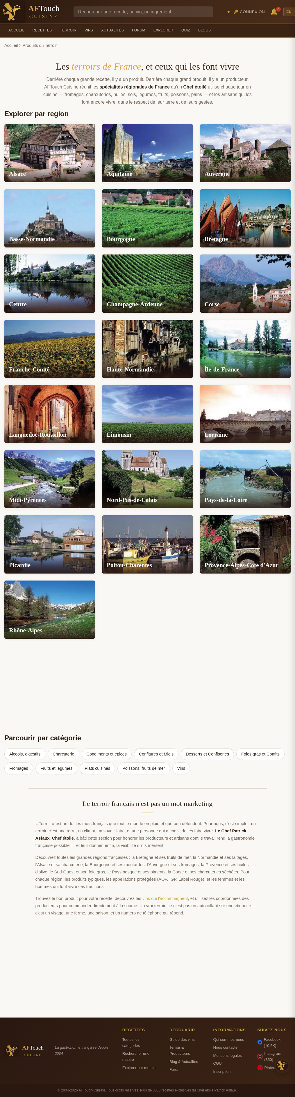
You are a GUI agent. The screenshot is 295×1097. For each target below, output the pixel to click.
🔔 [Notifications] (275, 11)
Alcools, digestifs (24, 754)
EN (289, 11)
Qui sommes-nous (228, 1039)
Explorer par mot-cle (139, 1068)
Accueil (16, 30)
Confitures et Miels (156, 754)
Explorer (163, 30)
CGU (217, 1063)
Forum (138, 30)
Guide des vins (182, 1039)
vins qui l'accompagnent (165, 898)
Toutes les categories (131, 1042)
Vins (89, 30)
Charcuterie (63, 754)
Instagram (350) (269, 1056)
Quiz (185, 30)
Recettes (42, 30)
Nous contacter (226, 1047)
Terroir (68, 30)
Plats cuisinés (97, 768)
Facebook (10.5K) (269, 1042)
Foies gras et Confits (260, 754)
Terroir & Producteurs (179, 1050)
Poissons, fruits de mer (143, 768)
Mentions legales (227, 1055)
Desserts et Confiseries (207, 754)
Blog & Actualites (183, 1061)
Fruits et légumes (56, 768)
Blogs (204, 30)
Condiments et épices (107, 754)
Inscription (221, 1071)
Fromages (18, 768)
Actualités (112, 30)
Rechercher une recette (135, 1056)
